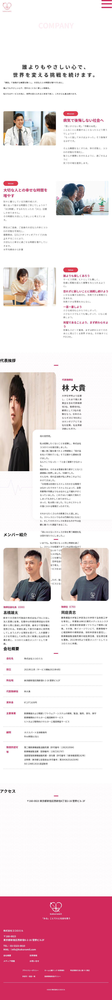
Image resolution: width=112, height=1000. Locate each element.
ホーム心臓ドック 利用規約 (54, 970)
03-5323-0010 (17, 945)
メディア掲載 (9, 961)
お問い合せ (34, 961)
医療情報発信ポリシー (52, 976)
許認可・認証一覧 (28, 976)
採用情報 (33, 955)
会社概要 (7, 955)
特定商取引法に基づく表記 (80, 970)
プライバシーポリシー (30, 970)
